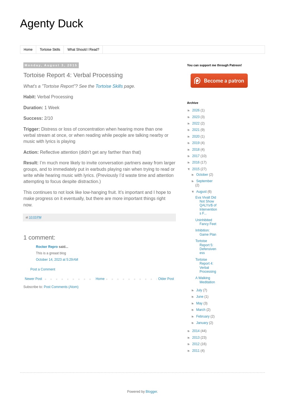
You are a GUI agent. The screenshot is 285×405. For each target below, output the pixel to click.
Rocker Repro (47, 247)
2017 (196, 156)
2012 (196, 344)
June (200, 297)
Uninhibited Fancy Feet (205, 222)
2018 (196, 150)
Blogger (151, 392)
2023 (196, 117)
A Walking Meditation (205, 280)
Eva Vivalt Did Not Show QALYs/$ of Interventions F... (206, 206)
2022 (196, 123)
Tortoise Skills (50, 50)
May (199, 303)
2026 (196, 110)
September (204, 181)
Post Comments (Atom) (61, 287)
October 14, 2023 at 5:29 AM (57, 260)
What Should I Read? (83, 50)
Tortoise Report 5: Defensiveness (205, 247)
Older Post (166, 279)
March (201, 310)
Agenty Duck (51, 23)
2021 (196, 130)
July (199, 290)
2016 (196, 162)
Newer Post (33, 279)
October (202, 175)
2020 (196, 136)
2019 (196, 143)
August (202, 192)
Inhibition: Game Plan (205, 232)
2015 (196, 169)
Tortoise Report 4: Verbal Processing (205, 266)
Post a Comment (42, 269)
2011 (196, 351)
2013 (196, 338)
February (203, 316)
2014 (196, 331)
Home (28, 50)
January (202, 323)
